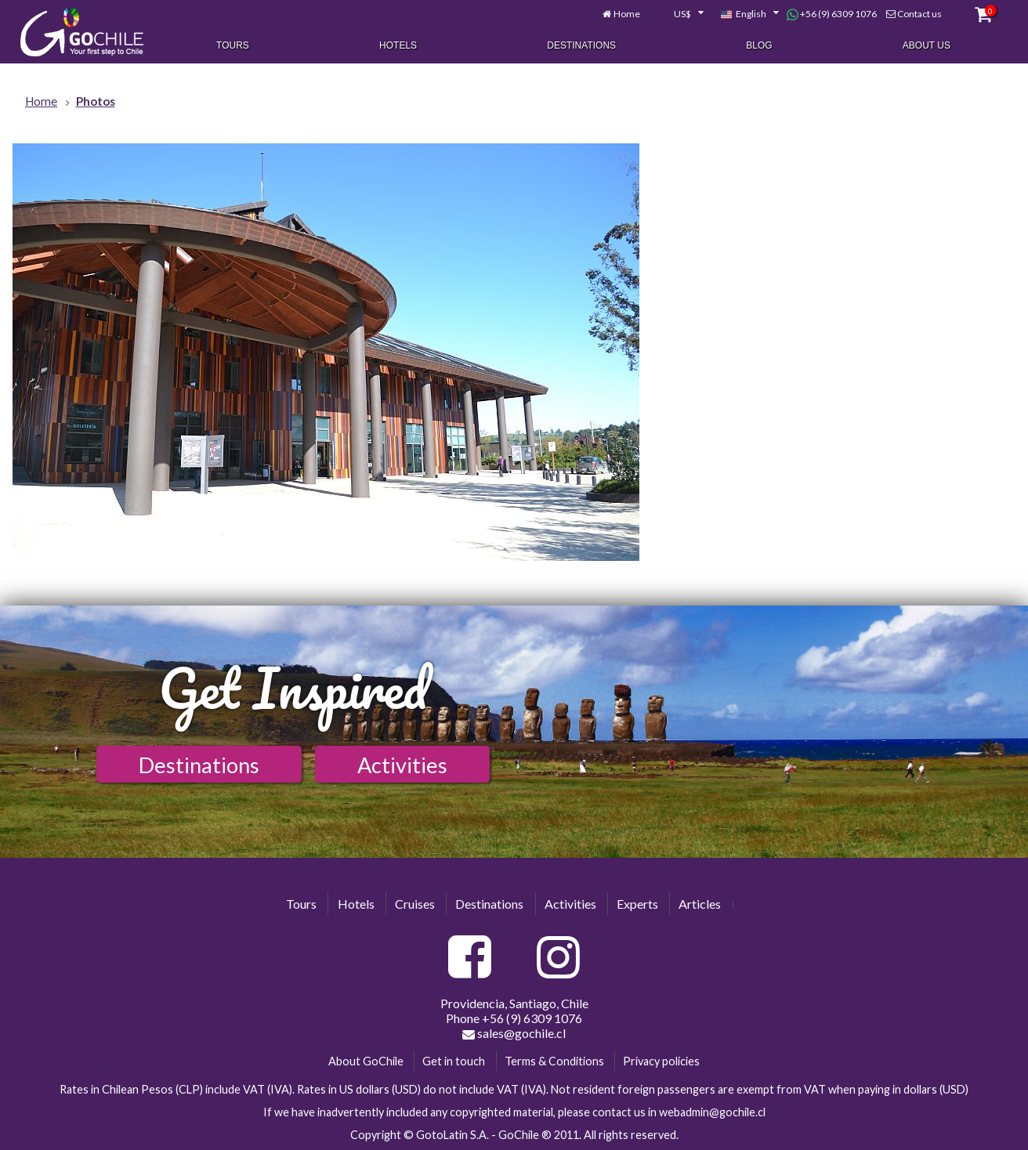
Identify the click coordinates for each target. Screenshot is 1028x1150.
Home (627, 14)
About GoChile (366, 1061)
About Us (926, 45)
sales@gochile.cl (514, 1033)
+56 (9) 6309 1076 (832, 14)
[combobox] (680, 14)
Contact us (919, 14)
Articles (700, 903)
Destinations (581, 45)
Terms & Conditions (554, 1061)
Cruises (415, 903)
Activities (402, 765)
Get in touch (453, 1061)
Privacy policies (661, 1061)
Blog (759, 45)
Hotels (398, 45)
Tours (232, 45)
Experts (637, 903)
